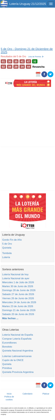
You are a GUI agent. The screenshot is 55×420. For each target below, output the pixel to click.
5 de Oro (7, 243)
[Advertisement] (27, 26)
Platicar (45, 394)
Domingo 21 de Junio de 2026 (18, 310)
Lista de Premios (36, 57)
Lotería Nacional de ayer (15, 278)
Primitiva (7, 368)
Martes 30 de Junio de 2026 (17, 286)
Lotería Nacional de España (17, 334)
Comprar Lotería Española (16, 338)
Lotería (6, 257)
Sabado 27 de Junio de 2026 (18, 294)
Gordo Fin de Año (12, 239)
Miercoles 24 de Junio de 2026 (19, 302)
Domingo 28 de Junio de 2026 (18, 290)
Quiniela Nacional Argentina (17, 350)
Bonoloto (7, 346)
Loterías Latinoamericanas (17, 356)
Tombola (7, 253)
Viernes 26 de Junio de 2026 (18, 298)
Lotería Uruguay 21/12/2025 (27, 3)
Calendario (28, 394)
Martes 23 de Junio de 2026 (17, 306)
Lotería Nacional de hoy (15, 274)
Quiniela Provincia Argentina (18, 372)
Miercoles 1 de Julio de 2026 (18, 282)
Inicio (9, 394)
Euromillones (9, 342)
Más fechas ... (10, 318)
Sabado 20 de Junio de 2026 (18, 314)
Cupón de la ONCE (13, 360)
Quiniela (6, 247)
